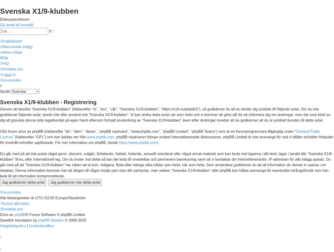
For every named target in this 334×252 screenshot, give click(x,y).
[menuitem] (16, 47)
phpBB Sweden (51, 220)
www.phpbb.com (100, 137)
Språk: (5, 91)
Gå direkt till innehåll (16, 25)
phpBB (20, 215)
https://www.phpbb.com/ (138, 143)
